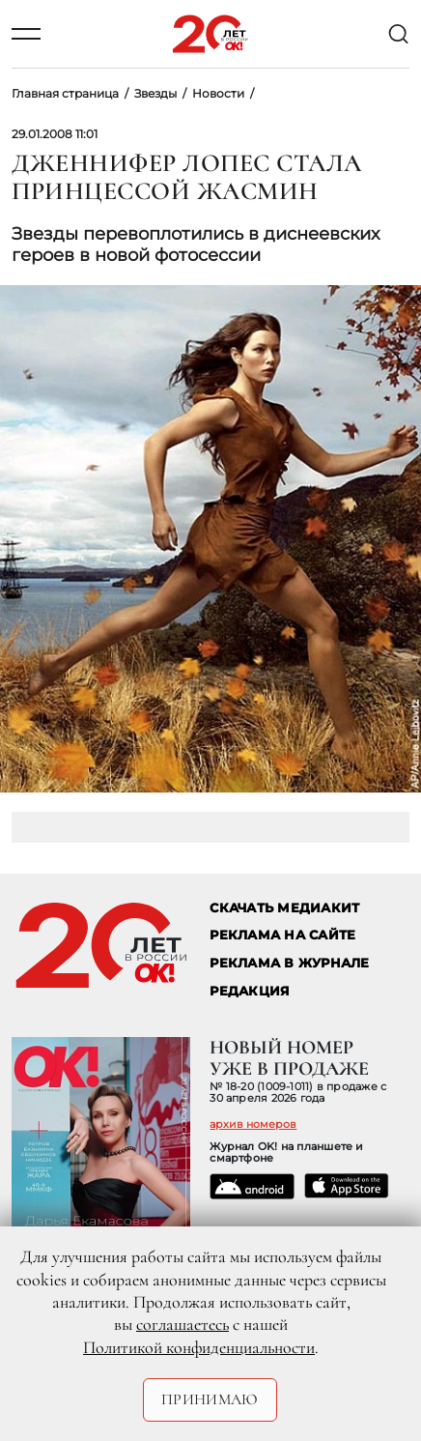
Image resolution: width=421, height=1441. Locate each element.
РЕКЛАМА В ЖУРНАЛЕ (289, 963)
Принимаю (210, 1399)
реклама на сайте (282, 935)
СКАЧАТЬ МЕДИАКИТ (284, 908)
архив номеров (253, 1124)
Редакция (250, 991)
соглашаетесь (182, 1324)
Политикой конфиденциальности (199, 1347)
